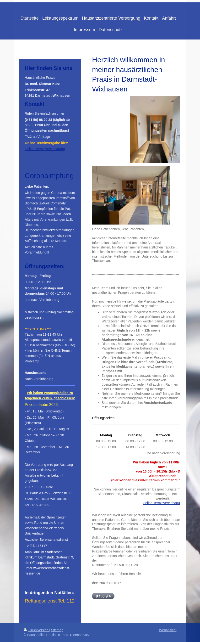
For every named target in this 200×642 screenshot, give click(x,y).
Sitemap (57, 630)
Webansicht (168, 630)
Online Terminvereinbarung (163, 503)
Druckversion (36, 630)
